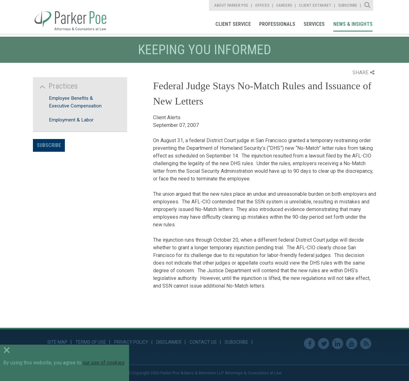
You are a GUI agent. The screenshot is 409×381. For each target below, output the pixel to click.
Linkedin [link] (337, 343)
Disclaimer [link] (168, 342)
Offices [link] (262, 5)
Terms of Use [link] (90, 342)
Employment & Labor (71, 120)
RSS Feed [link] (365, 343)
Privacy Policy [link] (131, 342)
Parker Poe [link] (74, 17)
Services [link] (314, 24)
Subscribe (49, 145)
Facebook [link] (309, 343)
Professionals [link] (277, 24)
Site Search (367, 5)
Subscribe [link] (347, 5)
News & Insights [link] (353, 24)
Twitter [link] (323, 343)
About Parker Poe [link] (231, 5)
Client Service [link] (233, 24)
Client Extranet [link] (315, 5)
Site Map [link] (57, 342)
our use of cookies (104, 363)
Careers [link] (284, 5)
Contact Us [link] (203, 342)
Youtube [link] (351, 343)
